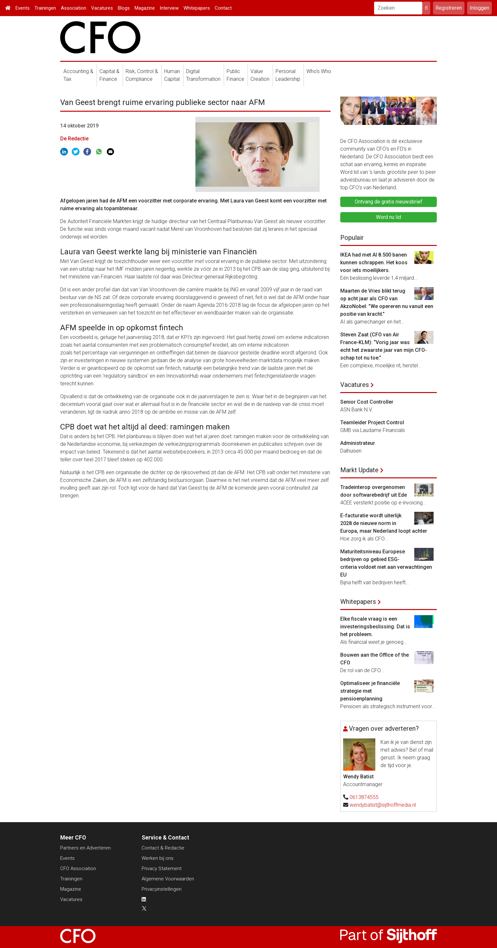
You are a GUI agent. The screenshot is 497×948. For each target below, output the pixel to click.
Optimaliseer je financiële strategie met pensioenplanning (370, 691)
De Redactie (74, 139)
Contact (223, 8)
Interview (169, 8)
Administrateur (357, 443)
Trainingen (45, 8)
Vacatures (102, 8)
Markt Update (359, 470)
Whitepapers (196, 8)
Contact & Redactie (163, 848)
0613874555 (364, 797)
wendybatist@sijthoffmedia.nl (383, 805)
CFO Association (78, 868)
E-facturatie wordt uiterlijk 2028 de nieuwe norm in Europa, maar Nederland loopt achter (383, 523)
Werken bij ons (157, 858)
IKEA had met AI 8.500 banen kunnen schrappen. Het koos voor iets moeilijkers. (374, 262)
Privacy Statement (162, 868)
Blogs (124, 8)
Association (73, 8)
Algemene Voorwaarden (168, 879)
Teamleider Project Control (372, 422)
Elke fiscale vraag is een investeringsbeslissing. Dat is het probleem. (375, 626)
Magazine (145, 8)
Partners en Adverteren (85, 848)
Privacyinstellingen (162, 889)
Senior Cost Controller (366, 402)
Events (22, 8)
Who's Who (318, 71)
